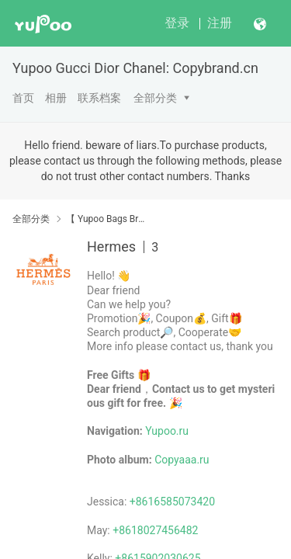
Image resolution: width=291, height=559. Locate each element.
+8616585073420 (172, 501)
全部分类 (155, 98)
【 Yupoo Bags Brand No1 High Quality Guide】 (106, 219)
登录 (177, 23)
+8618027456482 (155, 530)
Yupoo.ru (167, 431)
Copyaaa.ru (181, 459)
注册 (219, 23)
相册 (56, 98)
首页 (23, 98)
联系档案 (99, 98)
